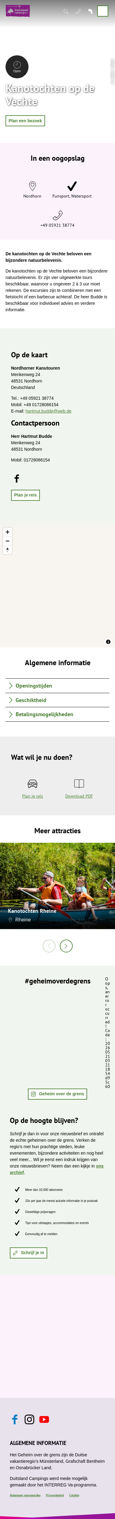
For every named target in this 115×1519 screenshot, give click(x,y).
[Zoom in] (7, 532)
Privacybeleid (55, 1495)
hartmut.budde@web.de (48, 411)
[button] (25, 120)
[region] (57, 585)
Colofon (74, 1495)
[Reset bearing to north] (7, 549)
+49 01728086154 (41, 404)
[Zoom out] (7, 540)
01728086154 (37, 459)
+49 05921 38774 (57, 225)
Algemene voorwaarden (25, 1495)
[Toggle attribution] (108, 642)
